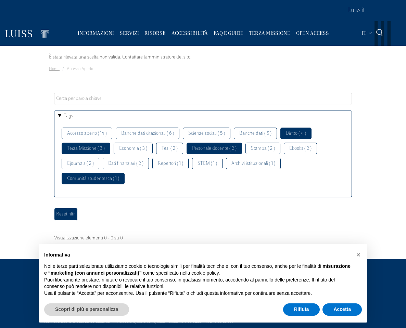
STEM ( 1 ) (207, 163)
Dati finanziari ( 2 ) (125, 163)
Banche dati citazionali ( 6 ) (147, 133)
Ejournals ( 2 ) (80, 163)
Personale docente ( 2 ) (214, 148)
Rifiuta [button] (301, 309)
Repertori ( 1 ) (170, 163)
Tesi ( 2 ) (170, 148)
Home (54, 69)
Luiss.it (356, 11)
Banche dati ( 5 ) (255, 133)
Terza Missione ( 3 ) (86, 148)
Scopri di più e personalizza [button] (86, 309)
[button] (358, 254)
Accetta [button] (342, 309)
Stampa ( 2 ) (263, 148)
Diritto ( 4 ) (296, 133)
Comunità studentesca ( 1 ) (93, 178)
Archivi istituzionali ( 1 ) (253, 163)
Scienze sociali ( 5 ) (206, 133)
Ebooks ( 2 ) (300, 148)
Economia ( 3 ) (133, 148)
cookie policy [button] (204, 273)
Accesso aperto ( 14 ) (87, 133)
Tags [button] (68, 116)
